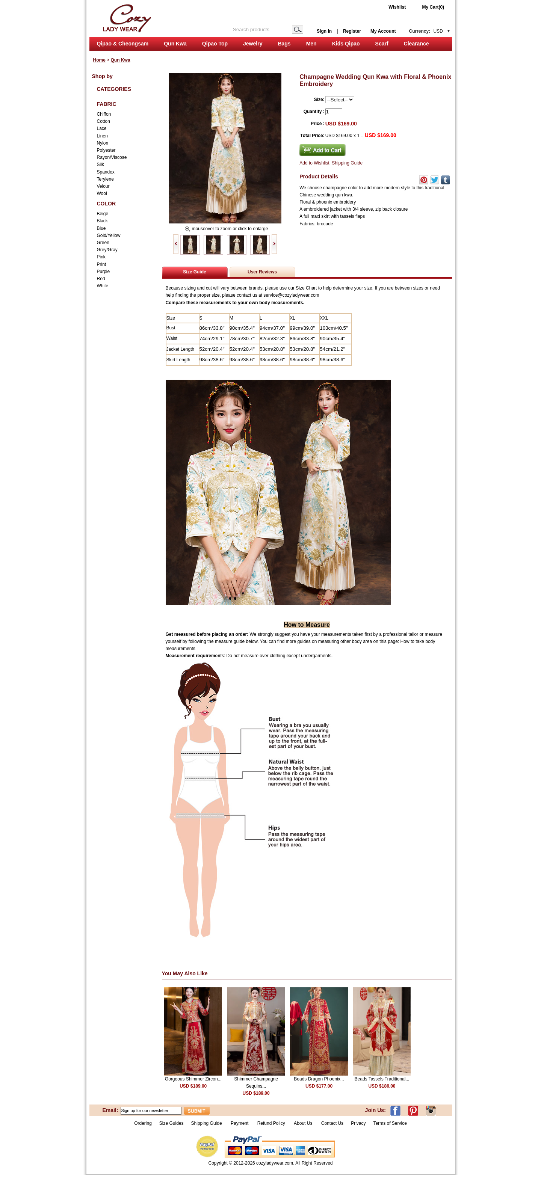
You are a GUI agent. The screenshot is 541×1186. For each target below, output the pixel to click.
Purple (103, 271)
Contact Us (332, 1123)
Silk (100, 164)
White (103, 285)
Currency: (426, 31)
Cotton (103, 121)
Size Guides (171, 1123)
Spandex (106, 172)
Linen (102, 136)
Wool (102, 193)
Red (101, 278)
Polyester (106, 150)
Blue (101, 228)
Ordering (143, 1123)
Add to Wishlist (314, 163)
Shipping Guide (347, 163)
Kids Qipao (346, 44)
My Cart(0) (433, 7)
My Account (383, 31)
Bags (284, 44)
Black (102, 220)
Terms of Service (390, 1123)
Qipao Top (215, 44)
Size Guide (194, 272)
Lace (102, 128)
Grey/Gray (107, 249)
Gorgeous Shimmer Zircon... (193, 1079)
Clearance (416, 44)
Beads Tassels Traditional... (382, 1079)
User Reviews (262, 272)
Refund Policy (271, 1123)
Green (103, 242)
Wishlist (397, 7)
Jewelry (252, 44)
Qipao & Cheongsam (123, 44)
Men (311, 44)
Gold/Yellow (109, 235)
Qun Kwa (175, 44)
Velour (103, 186)
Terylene (105, 179)
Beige (103, 213)
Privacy (358, 1123)
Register (352, 31)
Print (101, 264)
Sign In (324, 31)
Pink (101, 257)
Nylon (103, 143)
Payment (239, 1123)
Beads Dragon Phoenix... (319, 1079)
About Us (304, 1123)
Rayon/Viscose (112, 157)
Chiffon (104, 114)
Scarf (381, 44)
